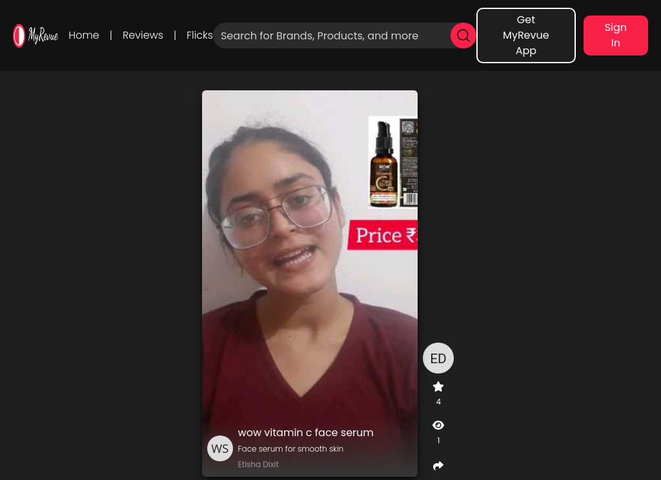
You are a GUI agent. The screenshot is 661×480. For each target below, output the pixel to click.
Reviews (143, 35)
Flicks (200, 35)
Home (83, 35)
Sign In (616, 35)
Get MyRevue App (526, 35)
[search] (463, 35)
